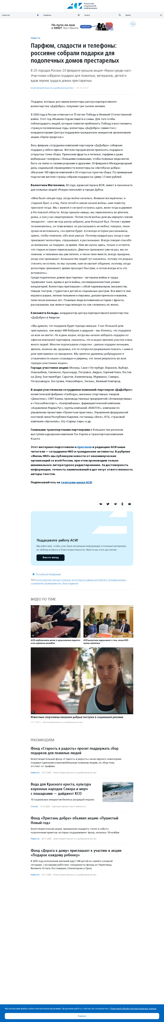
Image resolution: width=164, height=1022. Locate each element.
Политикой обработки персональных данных (133, 1008)
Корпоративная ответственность (69, 806)
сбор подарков (70, 583)
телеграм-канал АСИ (76, 482)
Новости (35, 38)
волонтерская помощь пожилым (53, 580)
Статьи (34, 806)
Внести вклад (50, 557)
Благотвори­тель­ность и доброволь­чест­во (52, 88)
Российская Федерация (48, 574)
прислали (84, 447)
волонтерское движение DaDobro (90, 580)
